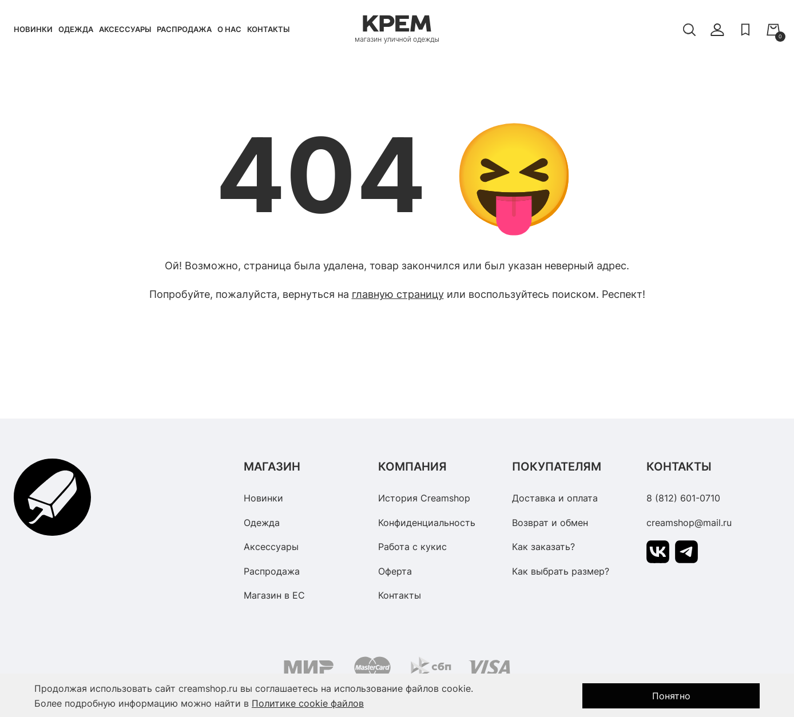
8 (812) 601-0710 (683, 498)
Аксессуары (125, 29)
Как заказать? (543, 546)
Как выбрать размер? (560, 571)
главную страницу (398, 294)
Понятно (671, 696)
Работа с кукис (412, 546)
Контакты (268, 29)
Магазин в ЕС (274, 595)
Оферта (395, 571)
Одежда (75, 29)
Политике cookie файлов (308, 703)
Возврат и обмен (550, 522)
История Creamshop (424, 498)
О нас (229, 29)
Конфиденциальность (426, 522)
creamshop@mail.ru (689, 522)
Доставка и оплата (555, 498)
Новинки (33, 29)
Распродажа (184, 29)
